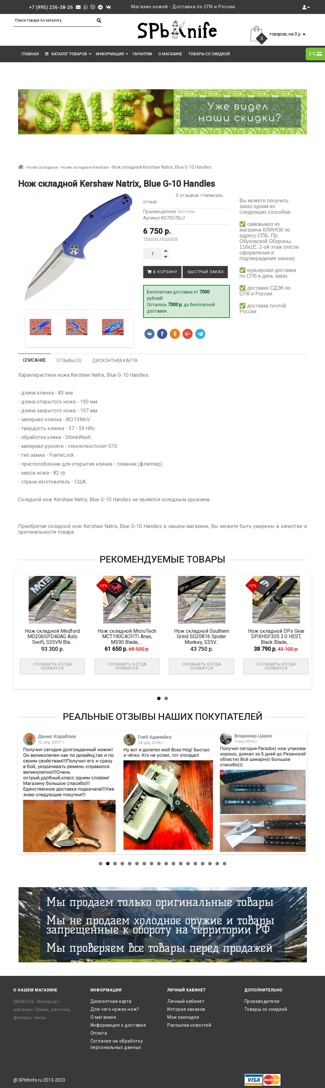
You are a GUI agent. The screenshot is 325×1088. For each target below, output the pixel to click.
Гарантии (142, 54)
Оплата (98, 1033)
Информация (112, 54)
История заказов (186, 1009)
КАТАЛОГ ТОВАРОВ (68, 54)
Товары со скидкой (209, 54)
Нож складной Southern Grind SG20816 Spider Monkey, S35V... (204, 636)
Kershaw (186, 211)
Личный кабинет (185, 1001)
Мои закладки (183, 1017)
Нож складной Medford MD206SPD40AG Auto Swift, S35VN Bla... (55, 636)
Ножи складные (42, 167)
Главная (30, 54)
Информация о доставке (118, 1025)
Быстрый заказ (205, 272)
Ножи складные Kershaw (85, 167)
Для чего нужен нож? (114, 1009)
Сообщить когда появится (55, 666)
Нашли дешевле (161, 238)
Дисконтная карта (111, 1001)
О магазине (170, 54)
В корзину (162, 272)
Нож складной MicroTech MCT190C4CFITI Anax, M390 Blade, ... (129, 636)
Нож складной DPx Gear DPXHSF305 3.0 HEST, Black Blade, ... (279, 636)
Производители (262, 1001)
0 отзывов (186, 195)
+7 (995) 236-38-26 (51, 7)
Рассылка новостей (189, 1025)
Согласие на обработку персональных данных (116, 1044)
